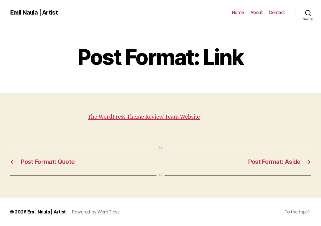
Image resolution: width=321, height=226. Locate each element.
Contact (277, 12)
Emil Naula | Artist (34, 13)
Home (238, 12)
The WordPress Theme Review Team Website (144, 117)
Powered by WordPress (96, 211)
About (256, 12)
